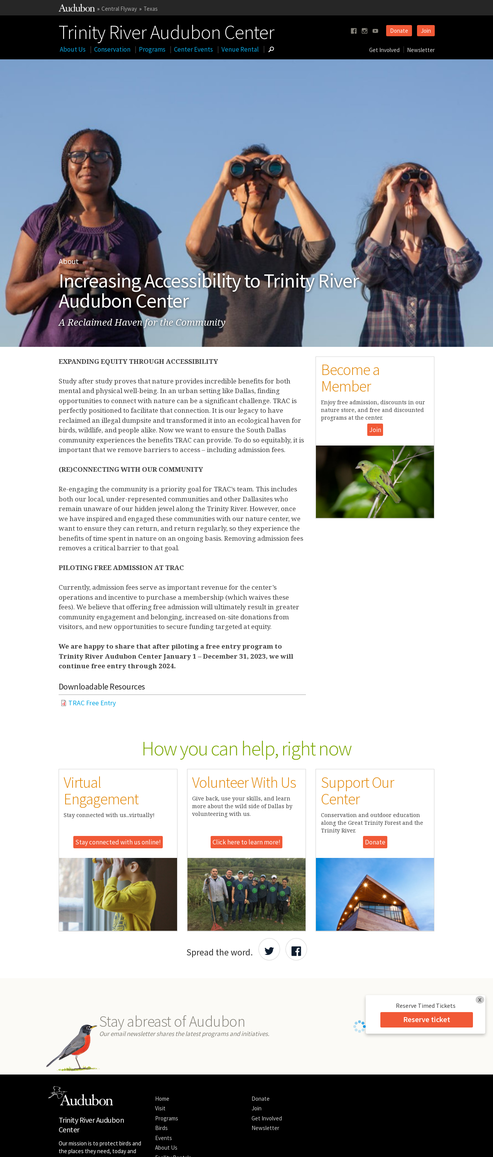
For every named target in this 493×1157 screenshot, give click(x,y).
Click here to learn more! (246, 842)
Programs (152, 49)
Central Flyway (119, 8)
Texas (151, 8)
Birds (161, 1076)
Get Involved (384, 50)
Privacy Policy (162, 1143)
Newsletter (421, 50)
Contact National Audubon (208, 1143)
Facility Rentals (173, 1105)
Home (162, 1046)
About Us (73, 49)
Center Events (193, 49)
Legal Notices (130, 1143)
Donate (399, 30)
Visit (160, 1056)
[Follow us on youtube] (375, 31)
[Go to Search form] (271, 49)
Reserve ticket (426, 1019)
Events (163, 1086)
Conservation (112, 49)
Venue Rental (240, 49)
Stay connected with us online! (118, 842)
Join (426, 30)
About (69, 261)
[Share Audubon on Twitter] (269, 949)
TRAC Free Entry (92, 703)
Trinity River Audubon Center (166, 30)
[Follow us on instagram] (364, 31)
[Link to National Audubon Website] (77, 9)
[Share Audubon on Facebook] (296, 949)
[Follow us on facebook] (354, 31)
